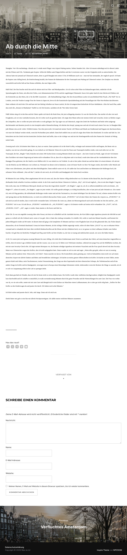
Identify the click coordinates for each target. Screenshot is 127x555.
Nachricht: (11, 420)
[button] (8, 346)
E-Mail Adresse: (13, 460)
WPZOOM (117, 550)
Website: (10, 473)
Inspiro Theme (103, 550)
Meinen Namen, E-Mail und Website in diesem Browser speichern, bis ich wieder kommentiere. (49, 486)
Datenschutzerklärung (14, 547)
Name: (9, 447)
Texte (19, 53)
